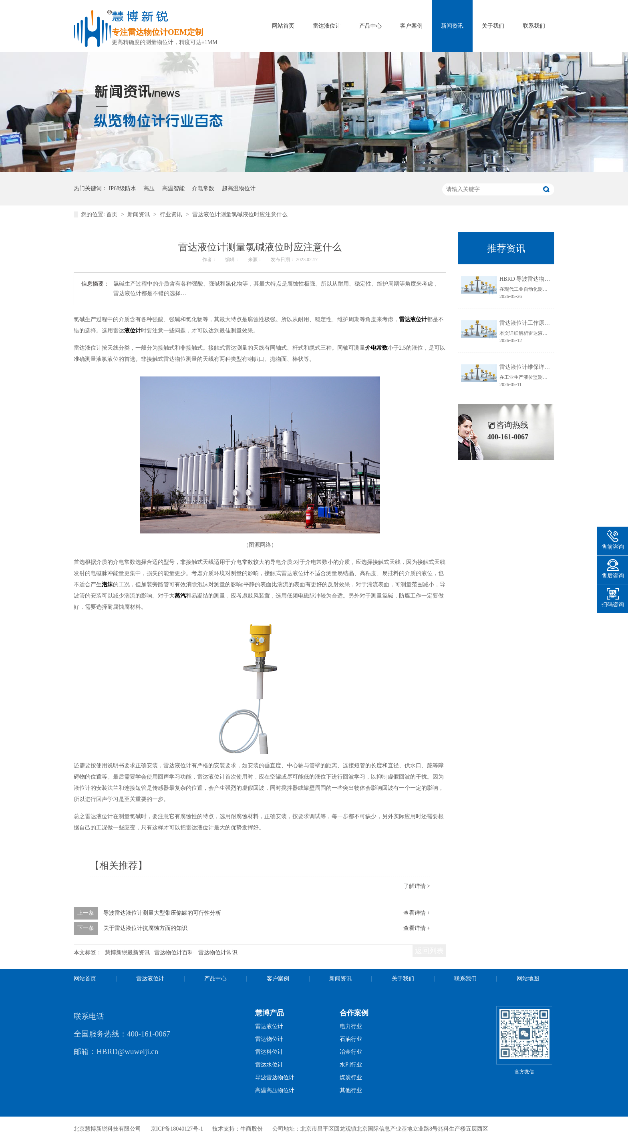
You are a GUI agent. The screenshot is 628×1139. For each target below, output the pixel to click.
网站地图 (528, 979)
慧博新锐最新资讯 (127, 953)
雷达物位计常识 (218, 953)
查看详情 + (416, 913)
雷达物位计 (269, 1039)
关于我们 (493, 26)
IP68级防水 (122, 188)
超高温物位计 (239, 188)
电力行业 (351, 1026)
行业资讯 (172, 214)
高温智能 (173, 188)
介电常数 (203, 188)
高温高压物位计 (274, 1090)
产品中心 (370, 26)
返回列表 (429, 951)
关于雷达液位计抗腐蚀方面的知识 (145, 928)
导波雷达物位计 (274, 1078)
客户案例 (411, 26)
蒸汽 (180, 596)
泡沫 (107, 585)
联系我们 (534, 26)
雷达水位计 (269, 1065)
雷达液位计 (327, 26)
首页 (112, 214)
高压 (149, 188)
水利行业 (351, 1065)
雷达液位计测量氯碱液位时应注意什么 (240, 214)
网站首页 (283, 26)
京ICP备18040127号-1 (177, 1129)
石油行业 (351, 1039)
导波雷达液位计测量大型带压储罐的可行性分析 (162, 913)
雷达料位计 (269, 1052)
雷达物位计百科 (173, 953)
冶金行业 (351, 1052)
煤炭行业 (351, 1078)
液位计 (132, 331)
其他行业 (351, 1090)
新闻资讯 (452, 26)
